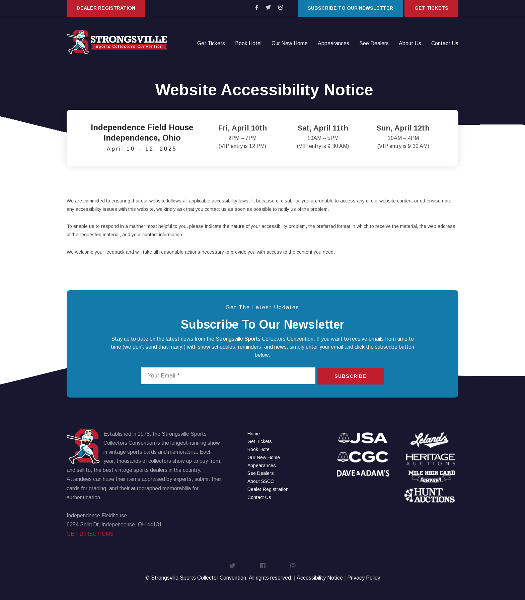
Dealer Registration (106, 8)
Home (253, 433)
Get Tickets (431, 8)
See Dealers (374, 44)
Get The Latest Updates (262, 307)
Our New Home (290, 44)
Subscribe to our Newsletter (350, 8)
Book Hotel (248, 44)
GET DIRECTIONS (90, 534)
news (187, 339)
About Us (410, 44)
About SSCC (260, 481)
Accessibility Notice (320, 578)
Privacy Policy (363, 578)
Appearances (333, 44)
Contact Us (444, 44)
